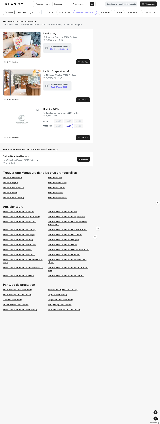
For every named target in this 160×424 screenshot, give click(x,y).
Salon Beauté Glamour (16, 156)
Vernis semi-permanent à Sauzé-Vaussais (23, 267)
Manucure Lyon (10, 182)
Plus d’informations (11, 62)
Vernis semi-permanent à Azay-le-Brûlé (66, 216)
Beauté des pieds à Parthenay (17, 294)
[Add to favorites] (37, 34)
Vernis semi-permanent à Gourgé (18, 234)
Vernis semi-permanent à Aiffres (18, 211)
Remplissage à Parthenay (60, 304)
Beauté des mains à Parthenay (17, 289)
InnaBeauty (49, 33)
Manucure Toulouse (57, 197)
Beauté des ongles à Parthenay (63, 289)
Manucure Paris (55, 192)
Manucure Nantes (56, 187)
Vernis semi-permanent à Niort (17, 249)
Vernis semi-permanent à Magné (63, 239)
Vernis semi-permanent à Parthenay (20, 309)
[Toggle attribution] (157, 421)
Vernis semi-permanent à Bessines (19, 221)
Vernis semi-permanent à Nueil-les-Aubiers (68, 249)
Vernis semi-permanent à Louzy (18, 239)
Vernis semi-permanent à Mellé (62, 244)
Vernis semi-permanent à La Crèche (65, 234)
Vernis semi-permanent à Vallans (18, 275)
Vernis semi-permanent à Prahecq (19, 254)
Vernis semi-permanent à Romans (64, 254)
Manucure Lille (55, 177)
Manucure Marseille (57, 182)
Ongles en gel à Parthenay (60, 299)
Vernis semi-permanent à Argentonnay (21, 216)
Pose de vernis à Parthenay (16, 304)
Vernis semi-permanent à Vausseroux (66, 275)
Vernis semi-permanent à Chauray (19, 229)
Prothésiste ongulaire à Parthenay (64, 309)
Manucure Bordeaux (12, 177)
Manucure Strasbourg (13, 197)
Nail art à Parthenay (12, 299)
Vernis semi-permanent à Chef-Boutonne (67, 229)
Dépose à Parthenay (57, 294)
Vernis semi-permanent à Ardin (62, 211)
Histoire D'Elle (51, 109)
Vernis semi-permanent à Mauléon (19, 244)
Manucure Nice (10, 192)
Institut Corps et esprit (56, 71)
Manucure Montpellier (13, 187)
